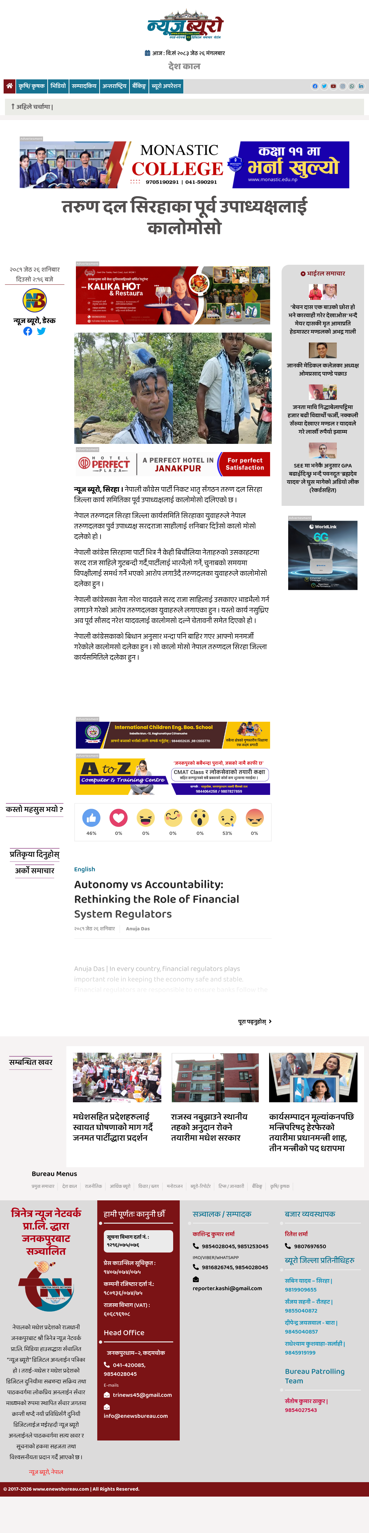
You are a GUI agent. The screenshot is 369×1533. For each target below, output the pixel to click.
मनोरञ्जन (175, 1217)
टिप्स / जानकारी (231, 1217)
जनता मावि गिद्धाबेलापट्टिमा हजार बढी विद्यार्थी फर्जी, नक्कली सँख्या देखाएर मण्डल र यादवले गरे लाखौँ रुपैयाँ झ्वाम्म (323, 420)
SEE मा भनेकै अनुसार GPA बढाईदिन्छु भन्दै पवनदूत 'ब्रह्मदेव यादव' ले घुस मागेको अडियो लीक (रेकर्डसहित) (323, 478)
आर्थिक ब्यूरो (120, 1217)
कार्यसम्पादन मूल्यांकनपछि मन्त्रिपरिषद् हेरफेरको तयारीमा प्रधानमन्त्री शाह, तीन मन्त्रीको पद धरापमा (311, 1164)
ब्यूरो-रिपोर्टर (201, 1217)
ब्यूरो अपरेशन (166, 86)
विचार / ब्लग (148, 1217)
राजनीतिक (93, 1217)
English (84, 900)
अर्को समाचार (34, 902)
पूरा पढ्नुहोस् (255, 1053)
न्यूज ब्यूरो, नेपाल (46, 1503)
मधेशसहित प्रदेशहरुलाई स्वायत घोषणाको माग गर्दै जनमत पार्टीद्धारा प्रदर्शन (112, 1159)
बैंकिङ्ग (139, 86)
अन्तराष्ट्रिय (115, 86)
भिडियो (58, 86)
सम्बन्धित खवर (31, 1094)
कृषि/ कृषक (32, 86)
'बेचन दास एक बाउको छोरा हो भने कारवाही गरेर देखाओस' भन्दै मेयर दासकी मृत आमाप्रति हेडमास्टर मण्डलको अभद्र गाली (322, 320)
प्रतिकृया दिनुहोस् (34, 886)
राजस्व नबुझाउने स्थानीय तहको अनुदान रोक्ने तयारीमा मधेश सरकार (209, 1159)
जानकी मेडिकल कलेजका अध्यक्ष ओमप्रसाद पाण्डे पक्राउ (323, 370)
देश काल (184, 66)
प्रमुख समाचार (43, 1217)
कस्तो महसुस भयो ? (34, 809)
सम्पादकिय (84, 86)
